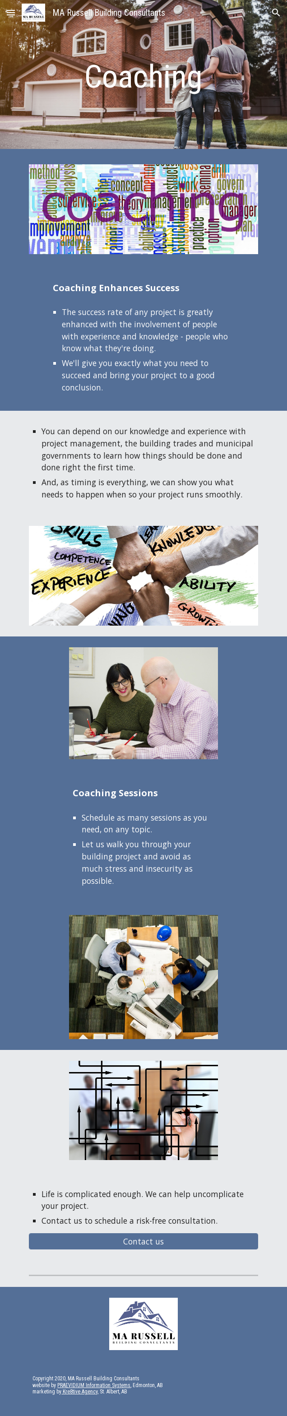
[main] (143, 76)
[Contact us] (143, 1241)
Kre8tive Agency (79, 1391)
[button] (11, 12)
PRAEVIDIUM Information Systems (93, 1385)
